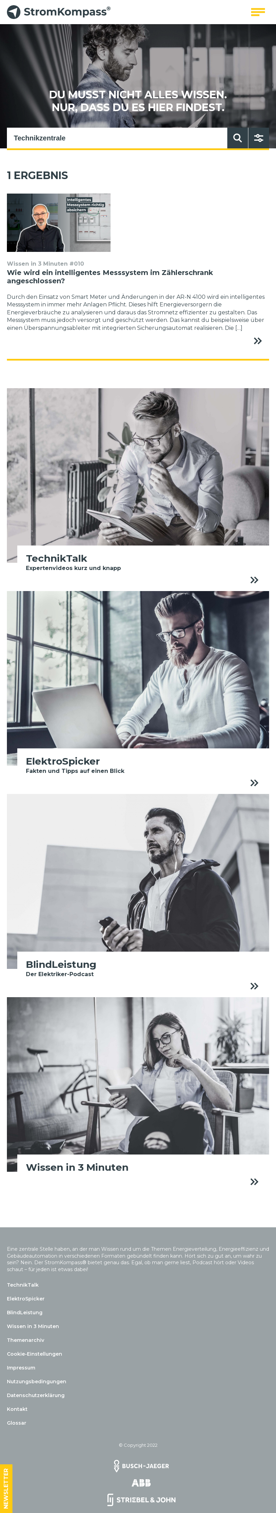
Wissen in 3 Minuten (33, 1326)
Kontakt (17, 1409)
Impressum (21, 1368)
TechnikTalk (23, 1285)
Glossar (16, 1423)
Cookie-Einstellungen (34, 1354)
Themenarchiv (25, 1340)
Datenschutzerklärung (36, 1395)
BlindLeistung (24, 1312)
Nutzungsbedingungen (36, 1381)
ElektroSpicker (26, 1299)
